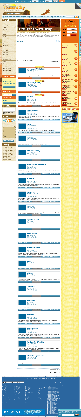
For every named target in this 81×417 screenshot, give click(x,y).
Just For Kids (5, 45)
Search (76, 17)
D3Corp (10, 405)
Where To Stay (12, 17)
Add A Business (42, 378)
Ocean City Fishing (28, 388)
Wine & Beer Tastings (7, 68)
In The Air (27, 390)
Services (26, 404)
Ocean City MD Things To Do (31, 32)
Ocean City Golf (28, 387)
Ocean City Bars (51, 405)
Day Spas (4, 34)
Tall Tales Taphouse (31, 287)
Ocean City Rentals (51, 408)
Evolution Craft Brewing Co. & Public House (36, 164)
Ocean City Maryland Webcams (53, 392)
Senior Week (4, 392)
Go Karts (4, 41)
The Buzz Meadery (31, 300)
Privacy (31, 378)
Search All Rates (66, 109)
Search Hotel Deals (51, 384)
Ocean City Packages (7, 159)
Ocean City (12, 407)
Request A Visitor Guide (41, 387)
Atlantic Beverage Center (32, 110)
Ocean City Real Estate (52, 406)
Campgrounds (4, 391)
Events (35, 17)
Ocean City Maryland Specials (53, 395)
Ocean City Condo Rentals (52, 407)
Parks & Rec (27, 396)
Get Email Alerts (75, 109)
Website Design (5, 406)
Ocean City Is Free (55, 382)
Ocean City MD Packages (52, 396)
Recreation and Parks (7, 59)
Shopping (4, 61)
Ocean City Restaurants (18, 387)
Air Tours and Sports (6, 25)
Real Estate (46, 17)
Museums (27, 394)
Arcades (4, 27)
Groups (52, 17)
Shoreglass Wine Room (32, 233)
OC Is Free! (4, 395)
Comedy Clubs (5, 32)
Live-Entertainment (6, 47)
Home (27, 378)
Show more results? (55, 61)
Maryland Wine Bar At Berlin (33, 220)
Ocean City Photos (17, 398)
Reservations (4, 390)
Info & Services (39, 397)
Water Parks (5, 66)
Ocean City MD (17, 407)
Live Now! (62, 17)
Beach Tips (39, 393)
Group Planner (16, 391)
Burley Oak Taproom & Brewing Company (36, 69)
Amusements (5, 22)
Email (60, 414)
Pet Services (39, 392)
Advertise (35, 378)
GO (73, 35)
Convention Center (17, 393)
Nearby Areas (39, 394)
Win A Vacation (5, 400)
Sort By (55, 372)
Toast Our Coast (30, 96)
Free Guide (57, 17)
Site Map (47, 378)
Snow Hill (29, 261)
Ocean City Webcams (7, 153)
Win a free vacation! (58, 384)
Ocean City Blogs (6, 156)
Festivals (4, 36)
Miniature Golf (5, 50)
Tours (4, 72)
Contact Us (53, 378)
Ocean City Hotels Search (20, 1)
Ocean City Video (17, 397)
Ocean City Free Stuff (7, 147)
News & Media (39, 396)
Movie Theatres (5, 52)
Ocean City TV (52, 386)
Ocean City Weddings (17, 392)
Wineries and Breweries (7, 70)
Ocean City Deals (6, 151)
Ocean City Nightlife (17, 388)
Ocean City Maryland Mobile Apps (54, 398)
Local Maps (39, 390)
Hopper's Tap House (31, 192)
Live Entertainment (17, 389)
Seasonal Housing (5, 393)
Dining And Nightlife (21, 17)
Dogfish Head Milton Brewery (33, 151)
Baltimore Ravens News (52, 399)
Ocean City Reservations (8, 150)
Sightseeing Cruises (6, 63)
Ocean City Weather (40, 388)
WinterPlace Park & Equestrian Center (35, 356)
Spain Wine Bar (30, 273)
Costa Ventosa (30, 137)
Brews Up (29, 124)
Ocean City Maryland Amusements (54, 413)
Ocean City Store (5, 403)
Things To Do (30, 17)
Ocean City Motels (5, 388)
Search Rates (62, 1)
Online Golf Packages (6, 401)
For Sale (26, 399)
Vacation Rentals (5, 389)
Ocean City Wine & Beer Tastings (35, 29)
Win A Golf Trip (5, 402)
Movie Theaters (5, 54)
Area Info (40, 17)
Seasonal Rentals (28, 401)
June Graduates (39, 399)
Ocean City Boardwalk (29, 392)
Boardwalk (5, 29)
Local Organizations (40, 401)
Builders (26, 402)
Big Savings (5, 17)
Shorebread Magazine (18, 399)
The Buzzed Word (30, 314)
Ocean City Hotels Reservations (53, 391)
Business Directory (40, 398)
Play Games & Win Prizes (8, 148)
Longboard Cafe (30, 206)
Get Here (38, 389)
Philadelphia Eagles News (52, 400)
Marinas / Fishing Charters (7, 48)
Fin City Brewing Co (31, 178)
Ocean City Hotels (6, 157)
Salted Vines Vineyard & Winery (34, 83)
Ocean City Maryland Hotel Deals (76, 45)
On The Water (5, 57)
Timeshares (27, 403)
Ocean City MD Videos (52, 393)
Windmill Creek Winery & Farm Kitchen (35, 342)
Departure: (42, 1)
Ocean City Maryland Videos (8, 154)
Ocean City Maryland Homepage (54, 380)
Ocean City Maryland (21, 32)
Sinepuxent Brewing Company (33, 247)
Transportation (39, 391)
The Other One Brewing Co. (33, 328)
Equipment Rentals (40, 400)
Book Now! (64, 47)
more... (42, 76)
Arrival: (30, 1)
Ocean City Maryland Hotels (53, 388)
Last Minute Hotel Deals (6, 397)
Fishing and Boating (6, 38)
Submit (76, 414)
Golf (3, 43)
